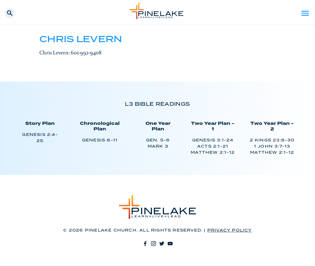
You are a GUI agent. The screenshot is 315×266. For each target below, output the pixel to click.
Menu (305, 13)
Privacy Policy (229, 230)
